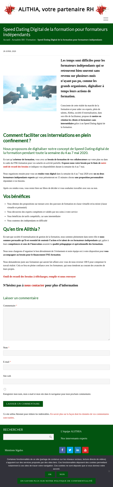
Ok (50, 474)
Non (62, 474)
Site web (7, 376)
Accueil (6, 40)
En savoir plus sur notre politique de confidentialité (57, 481)
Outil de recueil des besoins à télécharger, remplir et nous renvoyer (39, 276)
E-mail (7, 362)
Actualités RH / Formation (24, 40)
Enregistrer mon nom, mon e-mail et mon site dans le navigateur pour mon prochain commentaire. (47, 394)
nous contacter (34, 285)
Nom (6, 347)
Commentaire (10, 305)
